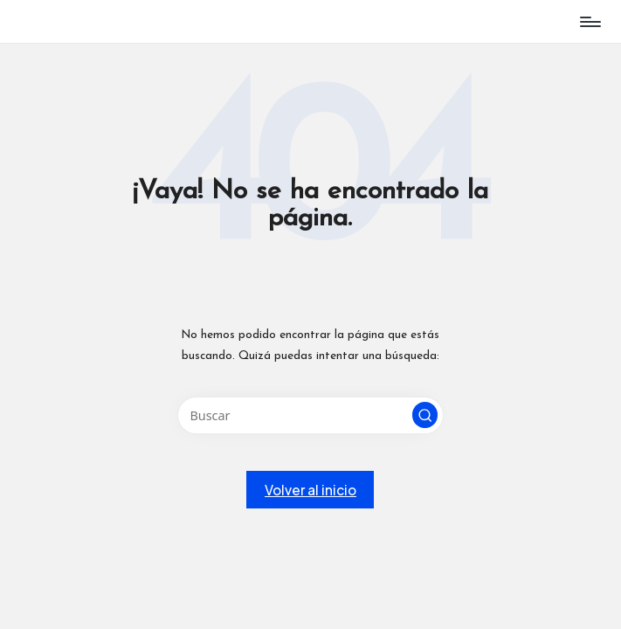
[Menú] (589, 22)
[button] (425, 415)
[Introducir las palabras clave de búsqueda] (310, 415)
